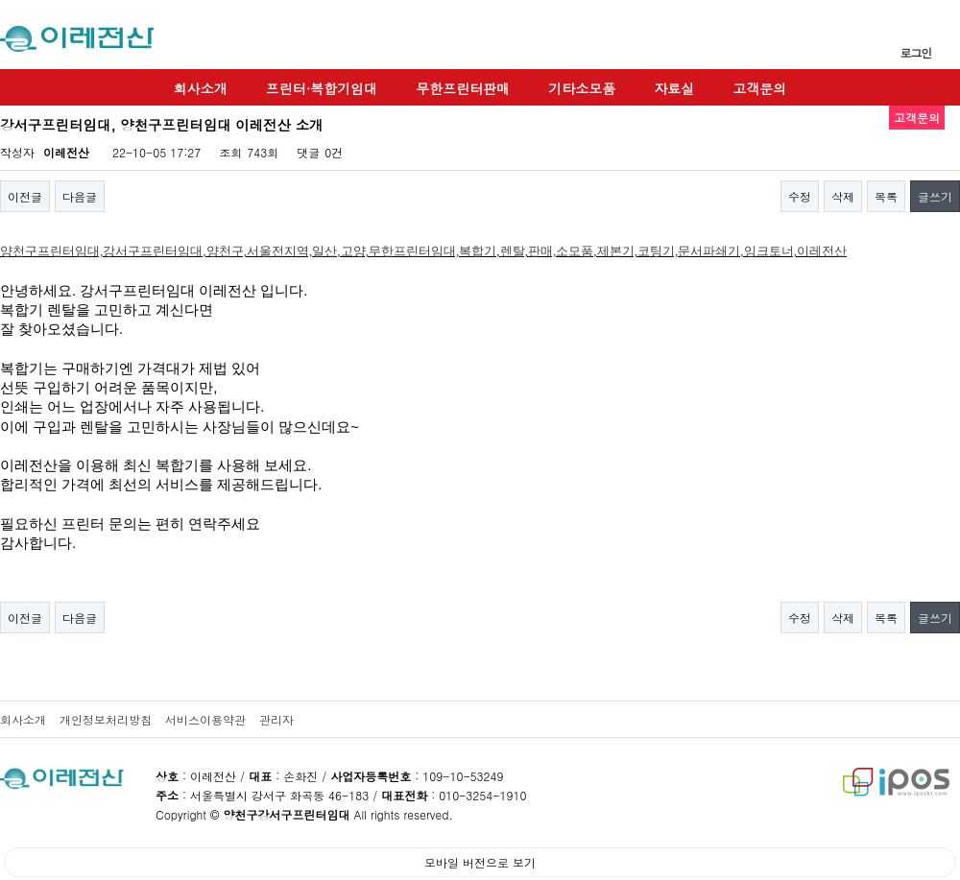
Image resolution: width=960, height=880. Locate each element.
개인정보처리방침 (106, 719)
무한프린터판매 (463, 88)
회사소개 (201, 88)
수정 (799, 196)
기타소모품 (581, 88)
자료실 (674, 88)
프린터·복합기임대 (322, 88)
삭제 (842, 196)
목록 (886, 196)
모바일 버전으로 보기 (480, 862)
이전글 (25, 196)
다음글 (79, 196)
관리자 (276, 719)
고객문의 (759, 88)
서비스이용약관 (205, 719)
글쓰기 (935, 196)
